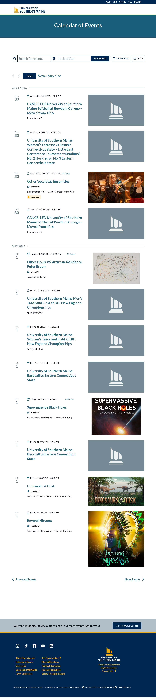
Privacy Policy (109, 671)
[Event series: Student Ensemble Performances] (66, 173)
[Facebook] (35, 646)
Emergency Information (26, 670)
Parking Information (51, 666)
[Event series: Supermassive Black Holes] (69, 399)
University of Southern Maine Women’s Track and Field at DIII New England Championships (51, 339)
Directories (21, 666)
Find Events (100, 58)
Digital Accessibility (109, 668)
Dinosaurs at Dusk (41, 486)
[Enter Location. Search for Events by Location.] (73, 58)
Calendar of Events (24, 662)
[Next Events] (18, 76)
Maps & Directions (50, 662)
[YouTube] (43, 646)
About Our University (25, 658)
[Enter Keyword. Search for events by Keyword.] (34, 58)
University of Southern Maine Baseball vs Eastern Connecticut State (51, 375)
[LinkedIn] (51, 646)
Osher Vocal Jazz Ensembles (48, 181)
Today (29, 76)
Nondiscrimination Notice (109, 665)
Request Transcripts (51, 670)
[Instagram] (18, 646)
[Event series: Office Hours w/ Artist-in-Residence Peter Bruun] (71, 254)
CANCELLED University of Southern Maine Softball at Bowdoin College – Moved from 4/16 (54, 108)
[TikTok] (26, 646)
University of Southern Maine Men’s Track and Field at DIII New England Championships (54, 302)
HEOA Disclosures (24, 674)
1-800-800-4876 (124, 687)
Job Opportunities (52, 658)
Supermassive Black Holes (46, 407)
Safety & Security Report (53, 674)
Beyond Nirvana (39, 521)
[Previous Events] (13, 76)
